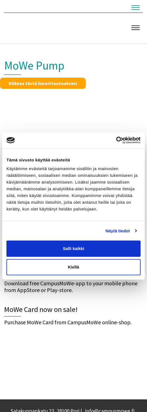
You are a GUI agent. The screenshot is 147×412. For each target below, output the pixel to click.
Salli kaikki (73, 248)
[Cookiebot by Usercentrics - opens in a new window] (116, 140)
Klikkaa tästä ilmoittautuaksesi (43, 83)
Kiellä (73, 267)
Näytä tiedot (118, 230)
